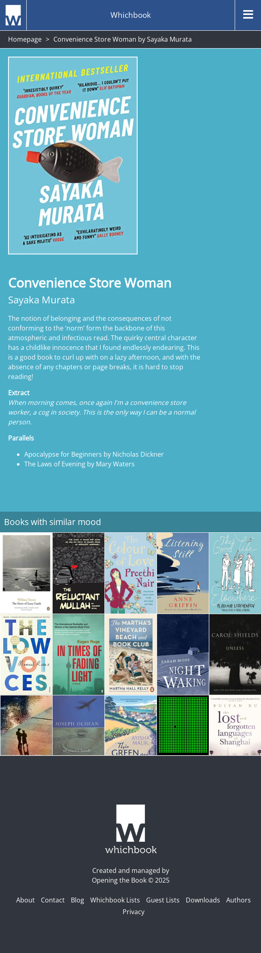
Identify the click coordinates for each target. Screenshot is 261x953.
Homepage (25, 39)
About (25, 900)
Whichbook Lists (115, 900)
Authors (238, 900)
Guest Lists (163, 900)
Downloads (203, 900)
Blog (77, 900)
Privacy (133, 911)
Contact (53, 900)
